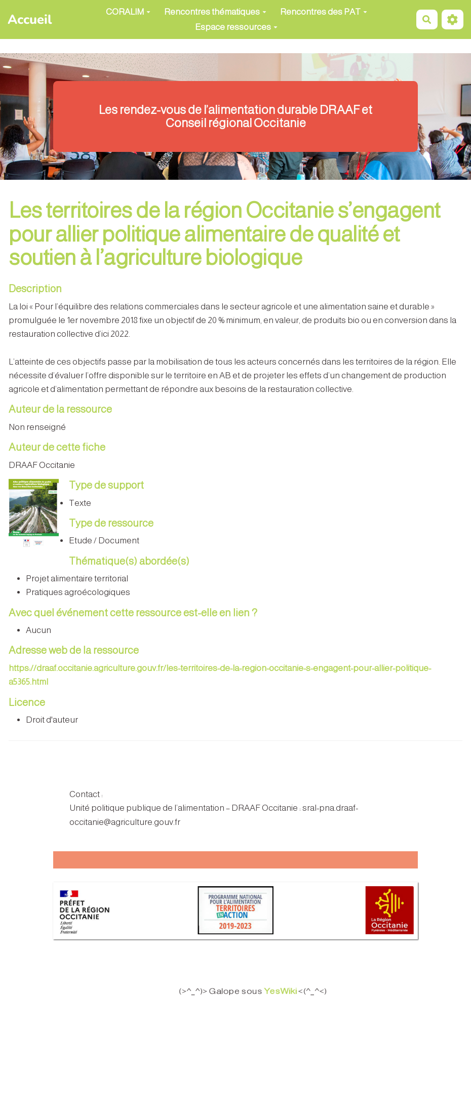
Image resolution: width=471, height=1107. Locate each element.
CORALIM (128, 12)
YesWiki (288, 991)
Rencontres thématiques (215, 12)
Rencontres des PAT (323, 12)
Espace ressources (236, 27)
